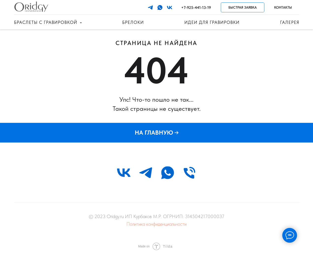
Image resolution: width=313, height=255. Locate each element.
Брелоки (133, 22)
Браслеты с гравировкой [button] (46, 22)
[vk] (169, 7)
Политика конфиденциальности (156, 224)
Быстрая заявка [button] (242, 7)
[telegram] (150, 7)
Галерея (289, 22)
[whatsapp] (160, 7)
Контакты (283, 7)
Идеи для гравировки (211, 22)
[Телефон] (189, 173)
